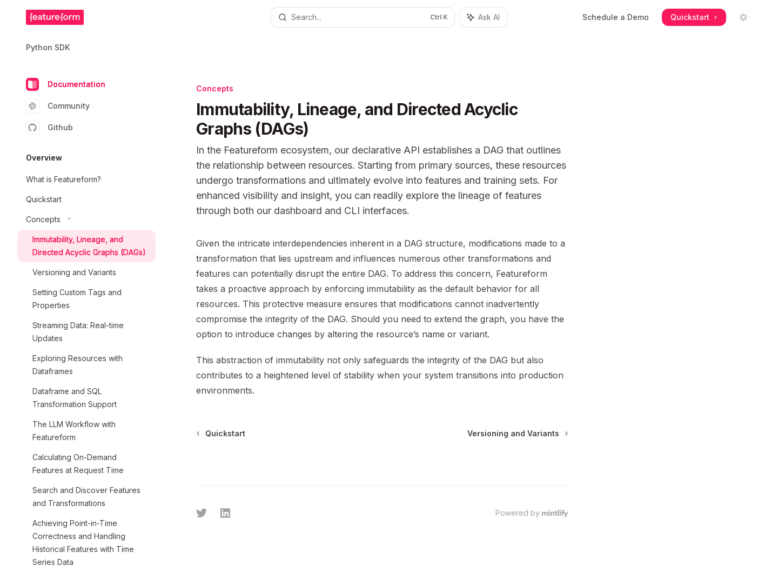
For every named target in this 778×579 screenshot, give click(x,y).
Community (58, 105)
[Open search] (362, 17)
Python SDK (48, 52)
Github (49, 127)
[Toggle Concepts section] (86, 219)
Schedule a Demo (615, 17)
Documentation (65, 84)
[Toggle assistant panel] (483, 17)
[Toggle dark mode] (743, 17)
